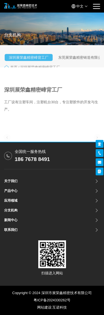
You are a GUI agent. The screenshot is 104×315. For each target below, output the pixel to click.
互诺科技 (59, 307)
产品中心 (10, 191)
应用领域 (10, 200)
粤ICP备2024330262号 (52, 300)
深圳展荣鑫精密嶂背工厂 (30, 59)
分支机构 (10, 210)
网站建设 (44, 307)
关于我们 (10, 181)
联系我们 (10, 230)
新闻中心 (10, 220)
